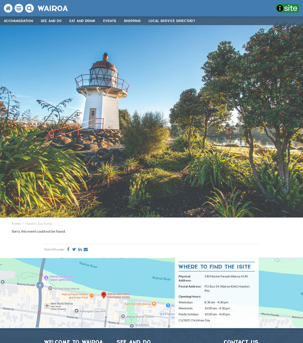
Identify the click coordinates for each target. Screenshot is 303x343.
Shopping (132, 21)
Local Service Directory (172, 21)
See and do (51, 21)
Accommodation (18, 21)
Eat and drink (83, 21)
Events (109, 21)
